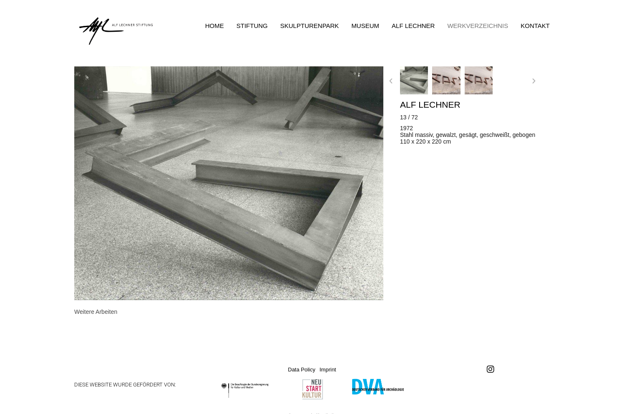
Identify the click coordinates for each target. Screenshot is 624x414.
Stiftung (252, 25)
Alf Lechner (413, 25)
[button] (390, 81)
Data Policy (301, 369)
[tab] (95, 311)
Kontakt (535, 25)
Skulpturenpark (309, 25)
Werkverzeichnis (477, 25)
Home (214, 25)
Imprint (328, 369)
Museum (365, 25)
